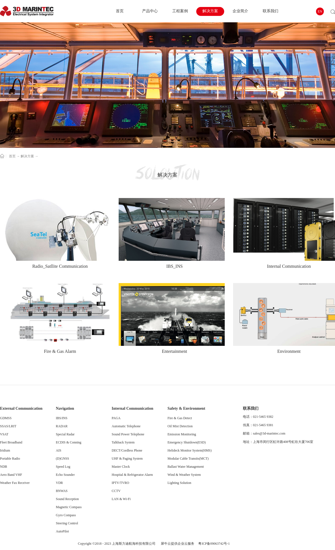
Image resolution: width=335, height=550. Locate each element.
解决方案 (27, 156)
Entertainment (174, 351)
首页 (120, 11)
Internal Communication (289, 266)
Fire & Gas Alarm (60, 351)
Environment (289, 351)
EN (320, 11)
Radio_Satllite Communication (60, 266)
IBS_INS (174, 266)
